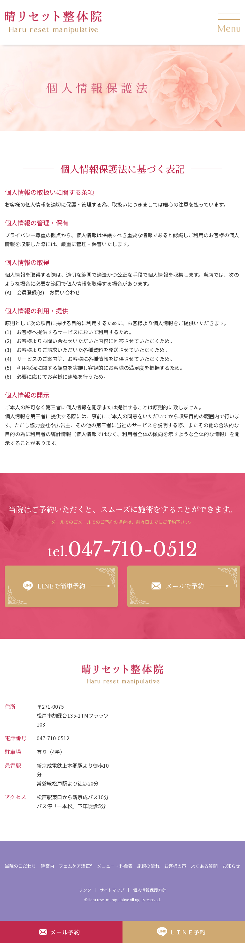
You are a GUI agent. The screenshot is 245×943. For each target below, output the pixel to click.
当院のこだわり (20, 866)
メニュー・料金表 (115, 866)
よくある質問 (204, 866)
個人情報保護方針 (149, 890)
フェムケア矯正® (76, 866)
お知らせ (231, 866)
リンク (85, 890)
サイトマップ (112, 890)
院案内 (47, 866)
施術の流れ (148, 866)
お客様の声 (175, 866)
